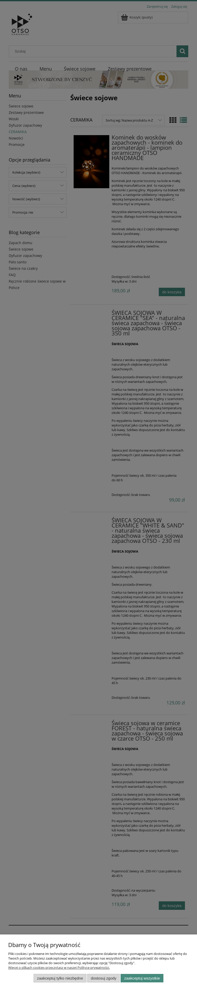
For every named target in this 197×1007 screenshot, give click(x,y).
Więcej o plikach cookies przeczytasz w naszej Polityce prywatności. (59, 967)
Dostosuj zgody (103, 978)
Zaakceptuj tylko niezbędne (60, 978)
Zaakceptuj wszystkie (142, 978)
